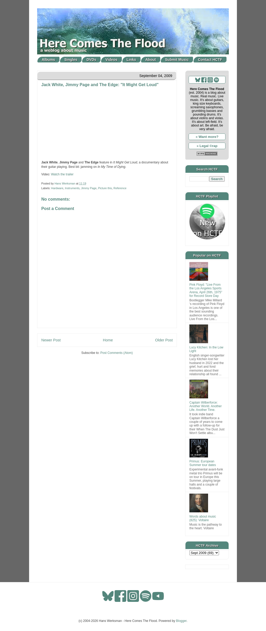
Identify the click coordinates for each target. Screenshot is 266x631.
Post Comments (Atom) (116, 353)
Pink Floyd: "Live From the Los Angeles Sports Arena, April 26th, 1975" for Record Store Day (205, 290)
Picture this (105, 188)
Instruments (72, 188)
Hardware (57, 188)
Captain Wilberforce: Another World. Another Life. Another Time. (205, 406)
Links (131, 60)
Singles (70, 60)
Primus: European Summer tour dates (202, 463)
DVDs (91, 60)
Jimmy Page (88, 188)
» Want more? (207, 137)
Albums (48, 60)
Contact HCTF (210, 60)
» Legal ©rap (207, 146)
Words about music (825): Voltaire (202, 518)
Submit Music (177, 60)
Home (108, 340)
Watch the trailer (62, 174)
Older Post (164, 340)
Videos (111, 60)
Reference (120, 188)
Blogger (181, 621)
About (150, 60)
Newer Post (51, 340)
